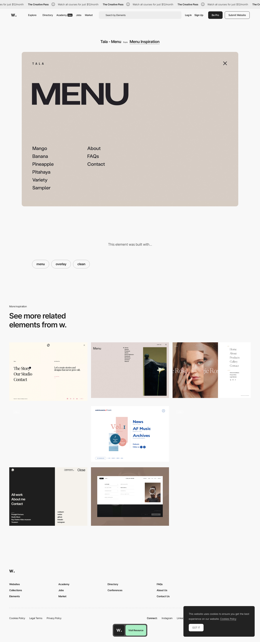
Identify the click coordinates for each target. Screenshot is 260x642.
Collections (15, 590)
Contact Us (163, 596)
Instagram (167, 618)
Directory (48, 15)
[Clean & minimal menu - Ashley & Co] (130, 370)
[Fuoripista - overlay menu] (48, 434)
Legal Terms (35, 618)
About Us (162, 590)
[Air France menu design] (130, 434)
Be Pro (215, 15)
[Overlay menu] (48, 371)
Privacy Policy (54, 618)
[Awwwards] (13, 15)
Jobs (78, 15)
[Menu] (130, 496)
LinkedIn (181, 618)
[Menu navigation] (48, 496)
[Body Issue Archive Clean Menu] (212, 434)
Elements (14, 596)
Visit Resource (135, 630)
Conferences (115, 590)
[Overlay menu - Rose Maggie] (212, 370)
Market (89, 15)
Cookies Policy (17, 618)
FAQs (160, 584)
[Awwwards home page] (119, 630)
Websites (14, 584)
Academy (64, 15)
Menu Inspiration (145, 42)
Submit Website (237, 15)
